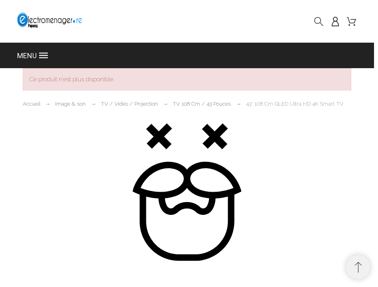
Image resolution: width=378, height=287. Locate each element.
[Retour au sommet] (358, 267)
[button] (186, 55)
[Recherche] (318, 21)
